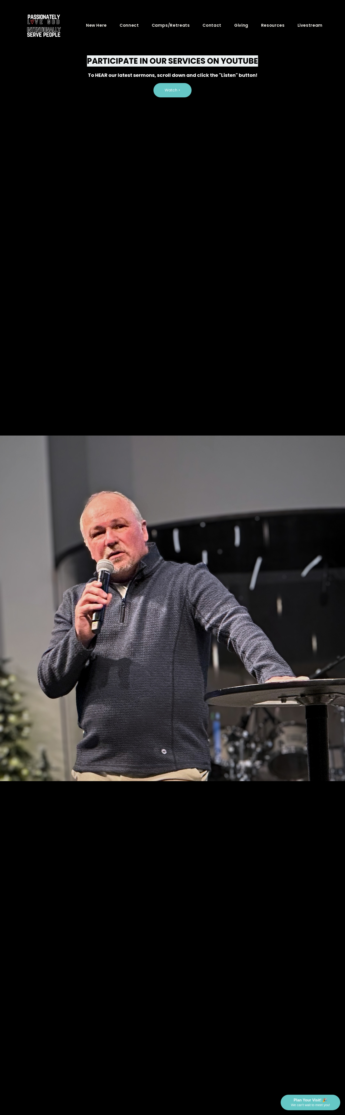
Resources (273, 25)
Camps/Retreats (171, 25)
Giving (241, 25)
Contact (212, 25)
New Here (96, 25)
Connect (129, 25)
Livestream (310, 25)
